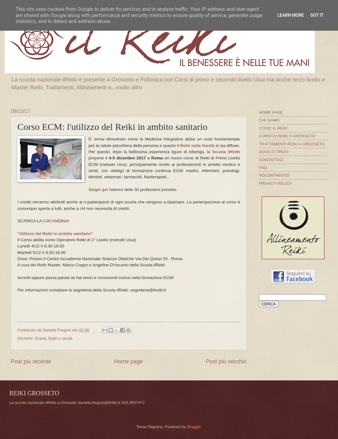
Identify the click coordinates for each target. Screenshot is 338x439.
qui (105, 189)
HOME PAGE (271, 112)
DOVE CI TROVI (274, 151)
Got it (316, 15)
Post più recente (31, 361)
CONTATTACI (271, 159)
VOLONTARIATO (274, 175)
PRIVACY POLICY (275, 183)
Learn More (290, 15)
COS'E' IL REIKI (273, 128)
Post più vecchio (226, 361)
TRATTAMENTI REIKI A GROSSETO (292, 144)
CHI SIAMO (269, 120)
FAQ (263, 167)
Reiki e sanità (60, 338)
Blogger (194, 426)
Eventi (40, 338)
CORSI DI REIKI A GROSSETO (287, 136)
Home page (128, 361)
